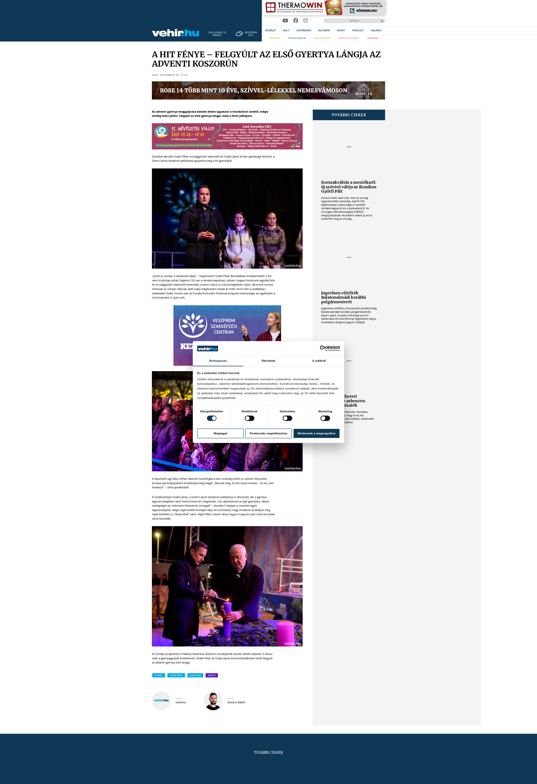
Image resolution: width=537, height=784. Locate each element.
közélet (159, 675)
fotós (231, 698)
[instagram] (305, 20)
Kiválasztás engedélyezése (268, 433)
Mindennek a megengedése (316, 433)
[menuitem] (270, 30)
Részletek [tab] (268, 361)
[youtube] (285, 20)
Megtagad (220, 433)
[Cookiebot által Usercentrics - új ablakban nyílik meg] (325, 348)
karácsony (195, 675)
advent (212, 675)
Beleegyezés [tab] (218, 361)
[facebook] (295, 20)
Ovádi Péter (176, 675)
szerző (179, 698)
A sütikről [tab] (319, 361)
